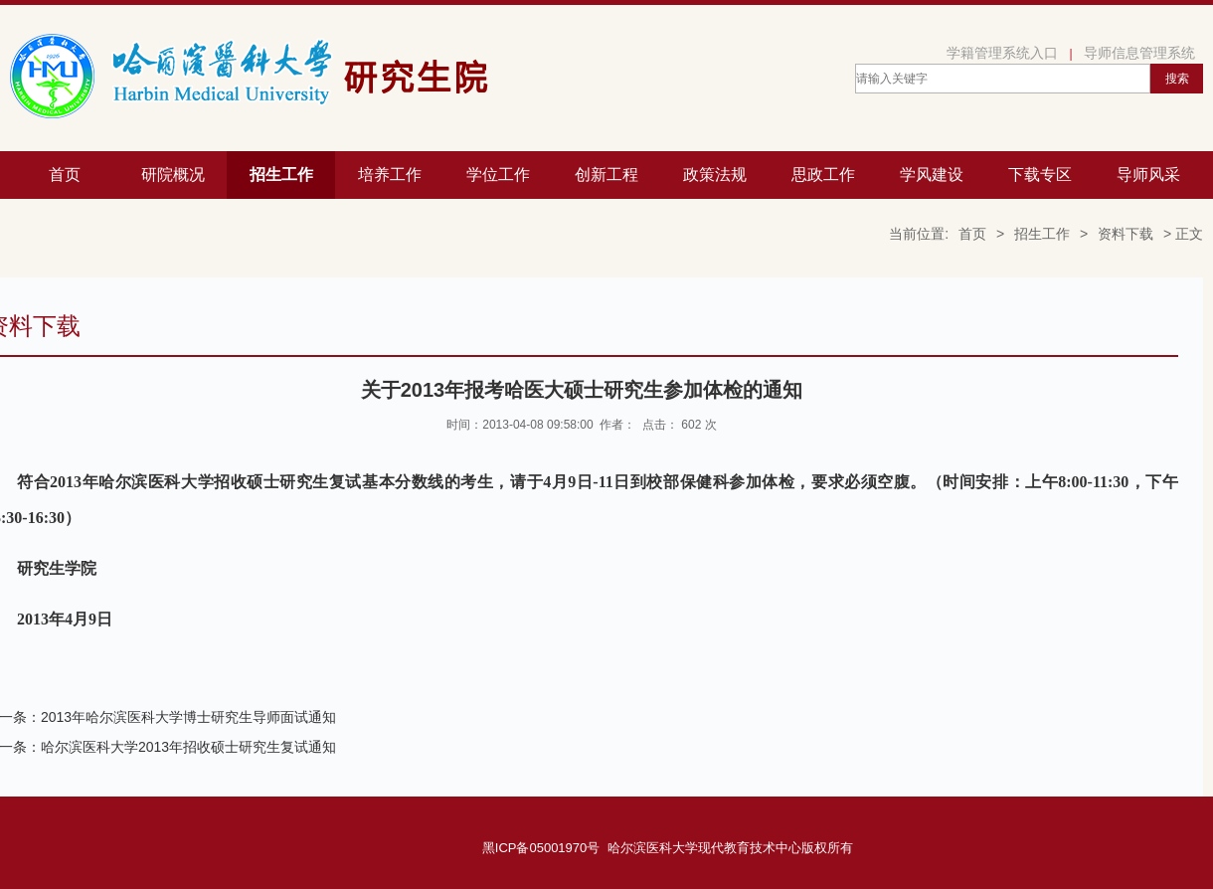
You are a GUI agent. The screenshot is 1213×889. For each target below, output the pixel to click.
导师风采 (1148, 174)
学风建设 (931, 174)
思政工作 (823, 174)
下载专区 (1040, 174)
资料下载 (1125, 234)
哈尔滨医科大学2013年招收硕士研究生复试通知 (188, 747)
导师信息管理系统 (1139, 53)
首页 (65, 174)
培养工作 (390, 174)
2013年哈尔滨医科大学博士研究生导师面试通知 (188, 717)
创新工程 (606, 174)
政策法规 (715, 174)
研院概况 (173, 174)
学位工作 (498, 174)
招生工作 (281, 174)
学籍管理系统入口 (1002, 53)
